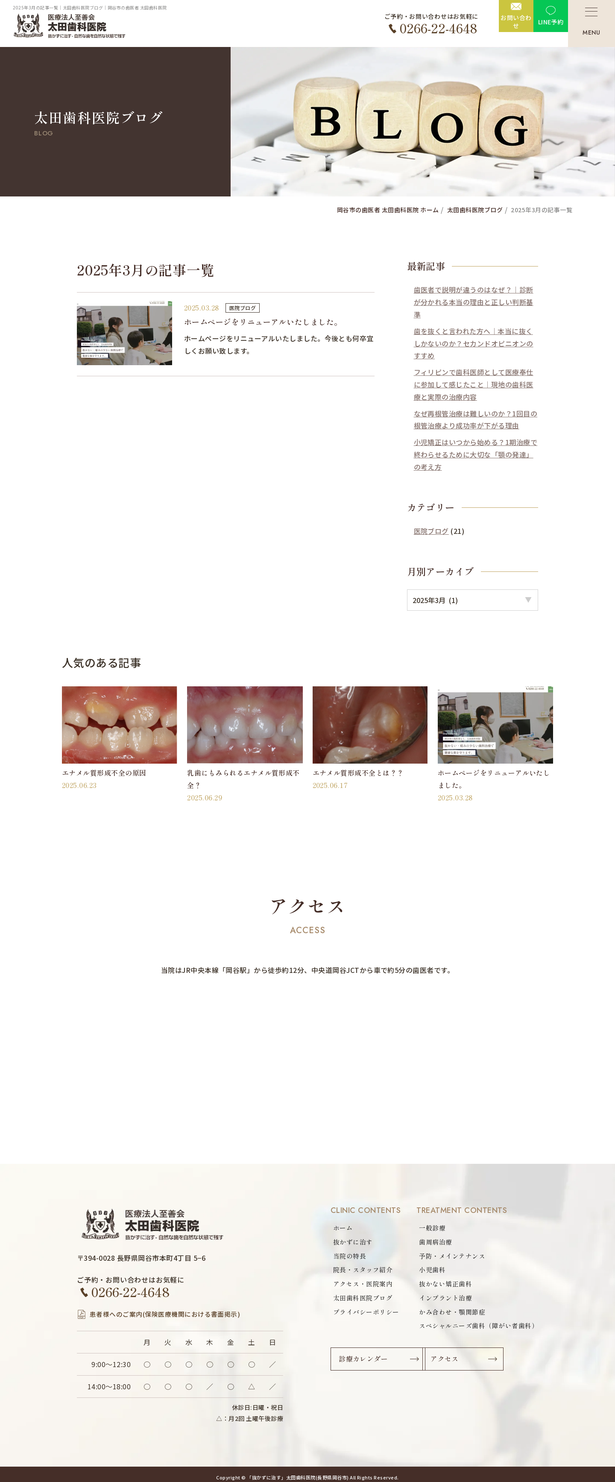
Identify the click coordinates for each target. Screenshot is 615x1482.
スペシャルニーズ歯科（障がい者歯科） (474, 1328)
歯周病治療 (428, 1241)
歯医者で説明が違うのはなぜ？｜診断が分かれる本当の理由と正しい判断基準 (473, 301)
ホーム (343, 1227)
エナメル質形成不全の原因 (104, 771)
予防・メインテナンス (446, 1256)
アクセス (479, 1363)
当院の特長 (350, 1256)
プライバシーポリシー (368, 1314)
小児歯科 (425, 1270)
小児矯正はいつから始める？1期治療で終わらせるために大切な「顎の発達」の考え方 (476, 454)
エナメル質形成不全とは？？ (358, 771)
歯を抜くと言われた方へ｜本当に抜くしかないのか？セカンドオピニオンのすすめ (473, 343)
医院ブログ (244, 307)
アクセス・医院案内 (364, 1285)
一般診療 (425, 1227)
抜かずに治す (354, 1241)
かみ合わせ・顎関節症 (446, 1314)
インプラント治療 (439, 1299)
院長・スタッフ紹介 (364, 1270)
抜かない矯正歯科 (439, 1285)
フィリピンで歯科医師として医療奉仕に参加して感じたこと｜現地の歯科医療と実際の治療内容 (473, 384)
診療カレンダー (365, 1363)
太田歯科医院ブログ (364, 1299)
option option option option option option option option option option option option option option (472, 598)
